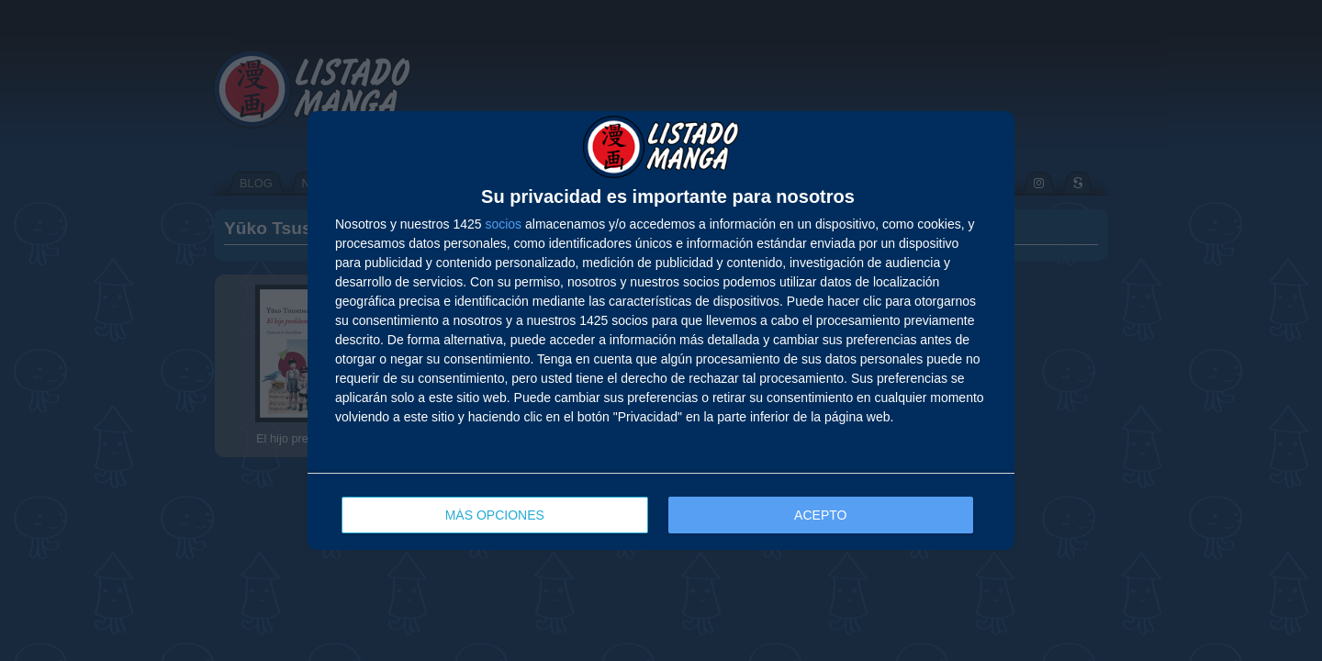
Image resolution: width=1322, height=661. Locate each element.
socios (503, 224)
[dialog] (661, 330)
